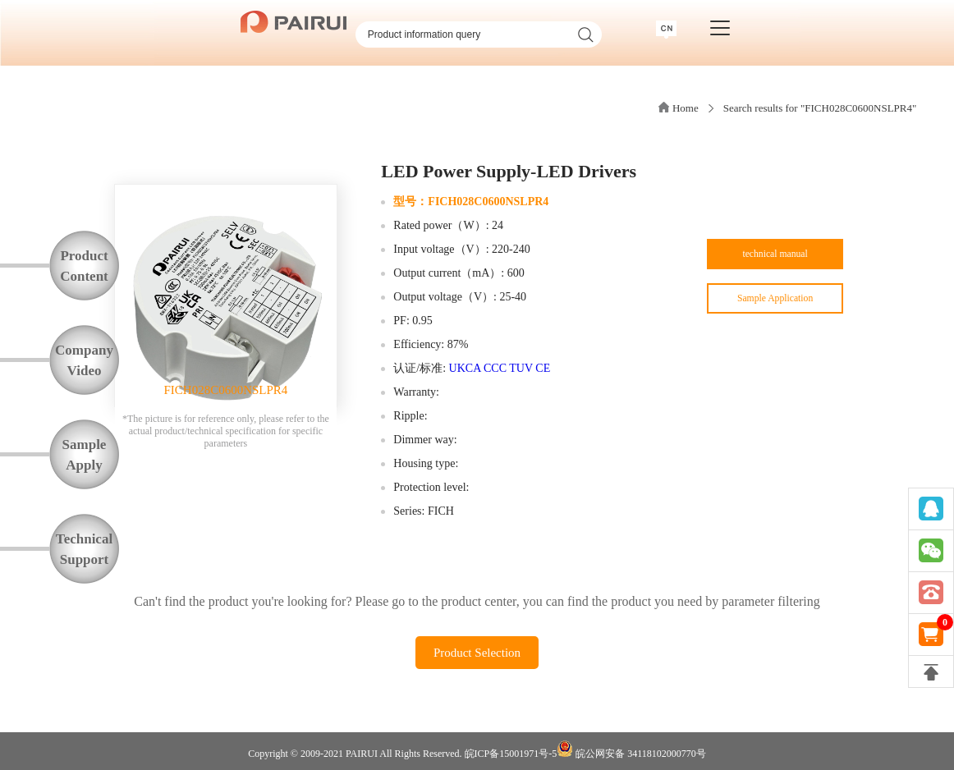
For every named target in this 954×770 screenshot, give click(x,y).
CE (542, 368)
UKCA (465, 368)
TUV (521, 368)
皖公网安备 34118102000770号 (631, 749)
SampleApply (84, 455)
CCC (495, 368)
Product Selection (477, 652)
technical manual (775, 259)
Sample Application (775, 311)
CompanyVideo (84, 360)
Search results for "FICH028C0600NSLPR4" (820, 108)
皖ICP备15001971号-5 (511, 753)
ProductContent (84, 266)
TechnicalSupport (84, 549)
